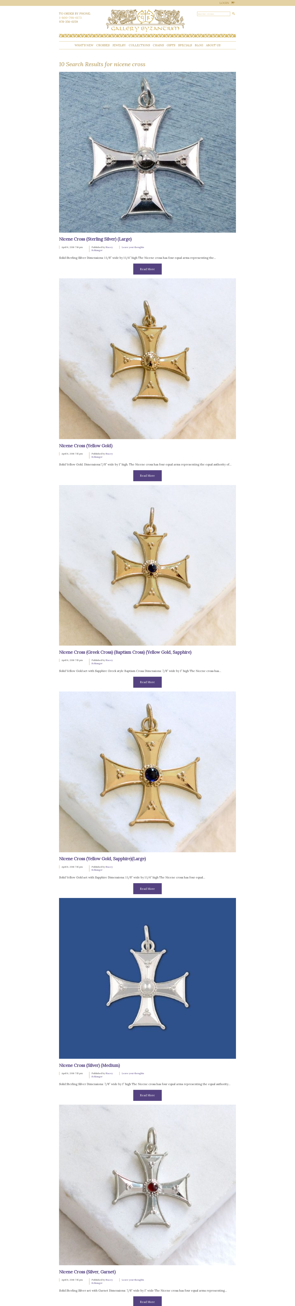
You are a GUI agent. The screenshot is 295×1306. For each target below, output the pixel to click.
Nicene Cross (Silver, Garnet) (87, 1272)
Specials (185, 45)
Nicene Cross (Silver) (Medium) (89, 1065)
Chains (158, 45)
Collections (139, 45)
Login (224, 3)
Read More (147, 269)
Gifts (171, 45)
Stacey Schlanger (102, 249)
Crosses (103, 45)
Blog (199, 45)
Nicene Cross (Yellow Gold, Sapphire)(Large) (102, 858)
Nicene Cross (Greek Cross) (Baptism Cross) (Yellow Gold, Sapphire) (125, 652)
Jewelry (119, 45)
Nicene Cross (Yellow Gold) (85, 445)
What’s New (84, 45)
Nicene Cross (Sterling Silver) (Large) (95, 239)
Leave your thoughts (133, 247)
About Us (213, 45)
